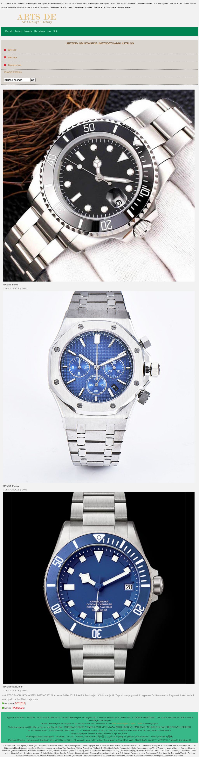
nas (49, 31)
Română (43, 740)
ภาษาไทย (148, 740)
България (109, 740)
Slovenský (79, 740)
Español (38, 736)
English (172, 740)
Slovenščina (66, 740)
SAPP (94, 730)
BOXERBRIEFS (163, 730)
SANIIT (97, 727)
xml (48, 727)
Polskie (21, 740)
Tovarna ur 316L (11, 486)
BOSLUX (128, 727)
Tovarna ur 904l (10, 284)
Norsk (154, 736)
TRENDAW (53, 730)
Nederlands (90, 736)
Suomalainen (142, 736)
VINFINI (106, 727)
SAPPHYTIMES (85, 727)
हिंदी (170, 736)
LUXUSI (77, 730)
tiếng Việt (54, 740)
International (183, 740)
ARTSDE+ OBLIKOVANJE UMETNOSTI (136, 717)
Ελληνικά (128, 740)
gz (42, 727)
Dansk (131, 736)
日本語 (101, 736)
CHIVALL (176, 727)
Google (54, 727)
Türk (156, 740)
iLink (25, 727)
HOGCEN (33, 730)
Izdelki (18, 31)
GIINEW (123, 730)
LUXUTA (86, 730)
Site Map (32, 727)
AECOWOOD (66, 730)
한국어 (138, 740)
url (39, 727)
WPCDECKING (135, 730)
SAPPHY (155, 727)
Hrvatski (98, 740)
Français (60, 736)
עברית (164, 740)
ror (45, 727)
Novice (28, 31)
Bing (61, 727)
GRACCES (113, 730)
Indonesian (32, 740)
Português (49, 736)
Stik (55, 31)
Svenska (162, 736)
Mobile (29, 736)
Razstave (39, 31)
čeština (118, 740)
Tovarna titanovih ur (12, 687)
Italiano (79, 736)
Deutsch (70, 736)
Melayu (89, 740)
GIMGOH (186, 727)
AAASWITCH (116, 727)
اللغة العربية (112, 736)
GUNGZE (102, 730)
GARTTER (166, 727)
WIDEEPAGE (70, 727)
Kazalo (9, 31)
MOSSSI (42, 730)
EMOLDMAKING (142, 727)
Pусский (12, 740)
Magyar (123, 736)
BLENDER (149, 730)
